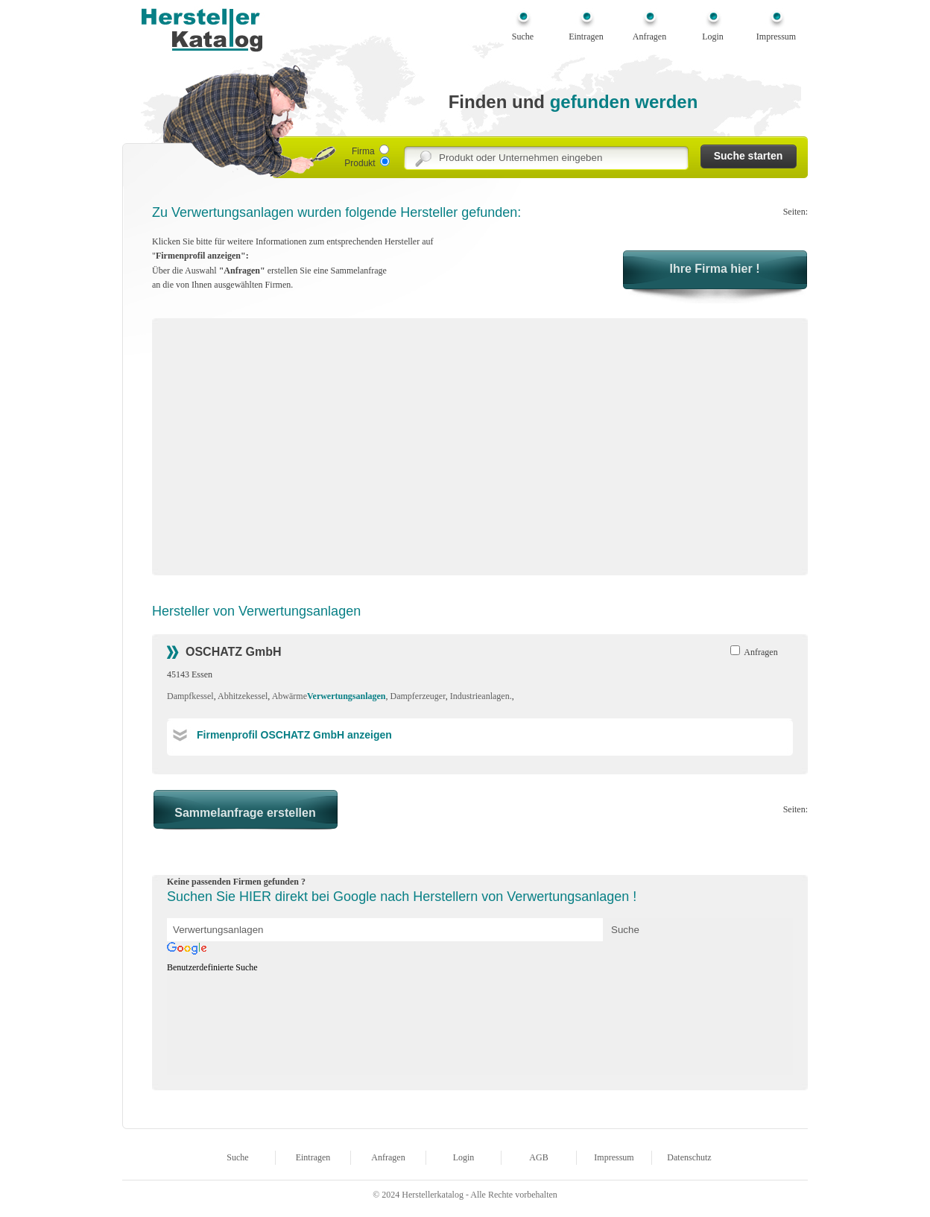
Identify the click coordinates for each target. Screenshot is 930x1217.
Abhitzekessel (243, 696)
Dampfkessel (190, 696)
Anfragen (649, 36)
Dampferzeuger (418, 696)
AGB (538, 1157)
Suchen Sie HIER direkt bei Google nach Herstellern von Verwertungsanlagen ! (401, 896)
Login (713, 36)
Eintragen (586, 36)
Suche (523, 36)
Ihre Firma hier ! (715, 268)
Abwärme (329, 696)
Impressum (776, 36)
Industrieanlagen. (481, 696)
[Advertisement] (292, 451)
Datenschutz (689, 1157)
